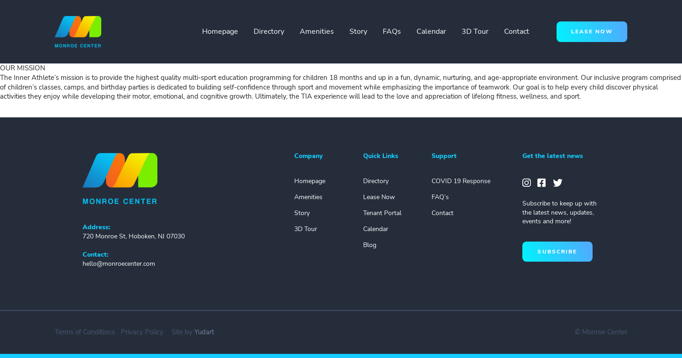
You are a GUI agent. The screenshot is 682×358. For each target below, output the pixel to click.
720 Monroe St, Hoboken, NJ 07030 (134, 236)
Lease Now (379, 197)
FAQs (392, 31)
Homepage (220, 31)
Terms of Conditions (85, 332)
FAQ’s (440, 197)
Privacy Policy (142, 332)
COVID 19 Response (461, 181)
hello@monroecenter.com (119, 263)
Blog (369, 245)
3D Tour (475, 31)
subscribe (557, 251)
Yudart (204, 332)
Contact (516, 31)
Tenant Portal (382, 213)
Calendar (431, 31)
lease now (592, 31)
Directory (269, 31)
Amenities (317, 31)
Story (358, 31)
